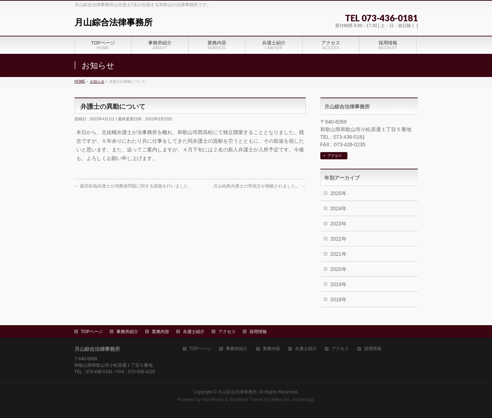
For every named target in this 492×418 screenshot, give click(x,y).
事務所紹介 (127, 331)
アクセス (335, 156)
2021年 (338, 254)
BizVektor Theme (246, 399)
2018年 (338, 299)
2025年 (338, 193)
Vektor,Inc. (280, 399)
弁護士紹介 (194, 331)
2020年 (338, 269)
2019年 (338, 284)
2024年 (338, 208)
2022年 (338, 239)
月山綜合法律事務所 (113, 22)
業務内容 (160, 331)
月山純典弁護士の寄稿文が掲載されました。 (259, 186)
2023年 (338, 224)
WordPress (213, 399)
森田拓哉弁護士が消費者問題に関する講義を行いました (131, 186)
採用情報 (258, 331)
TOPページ (92, 331)
